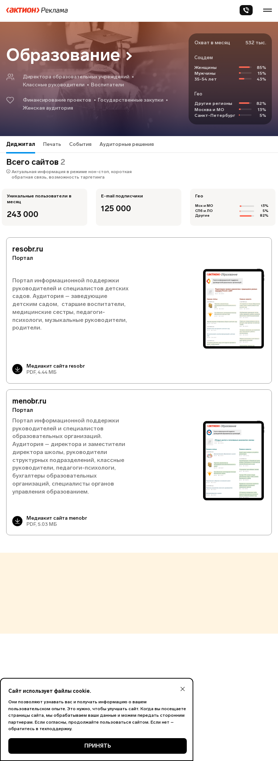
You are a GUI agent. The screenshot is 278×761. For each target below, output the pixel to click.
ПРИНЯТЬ (97, 745)
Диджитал (20, 144)
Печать (52, 144)
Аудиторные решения (127, 144)
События (80, 144)
